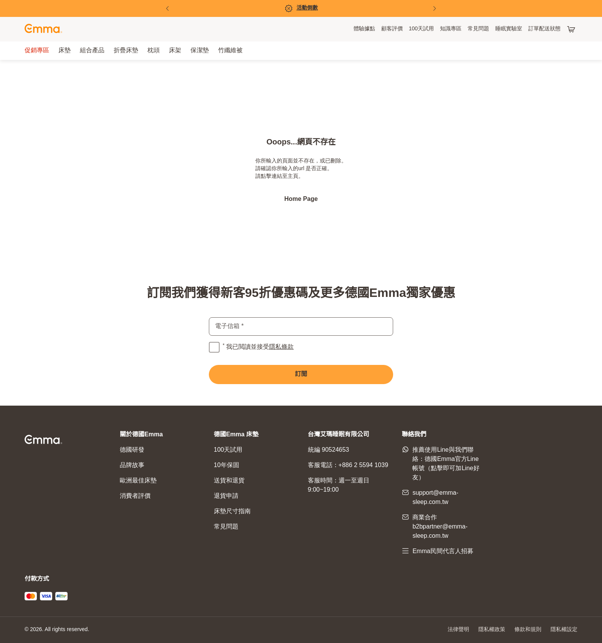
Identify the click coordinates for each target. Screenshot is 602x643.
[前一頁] (167, 8)
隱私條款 (281, 347)
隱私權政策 (491, 630)
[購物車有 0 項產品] (572, 29)
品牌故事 (132, 465)
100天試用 (228, 450)
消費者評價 (135, 496)
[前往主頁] (43, 29)
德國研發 (132, 450)
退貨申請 (226, 496)
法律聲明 (458, 630)
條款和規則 (527, 630)
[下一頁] (435, 8)
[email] (301, 326)
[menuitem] (364, 29)
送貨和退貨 (229, 480)
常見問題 (226, 527)
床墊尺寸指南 (232, 511)
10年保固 (226, 465)
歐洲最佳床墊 (138, 480)
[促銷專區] (301, 8)
